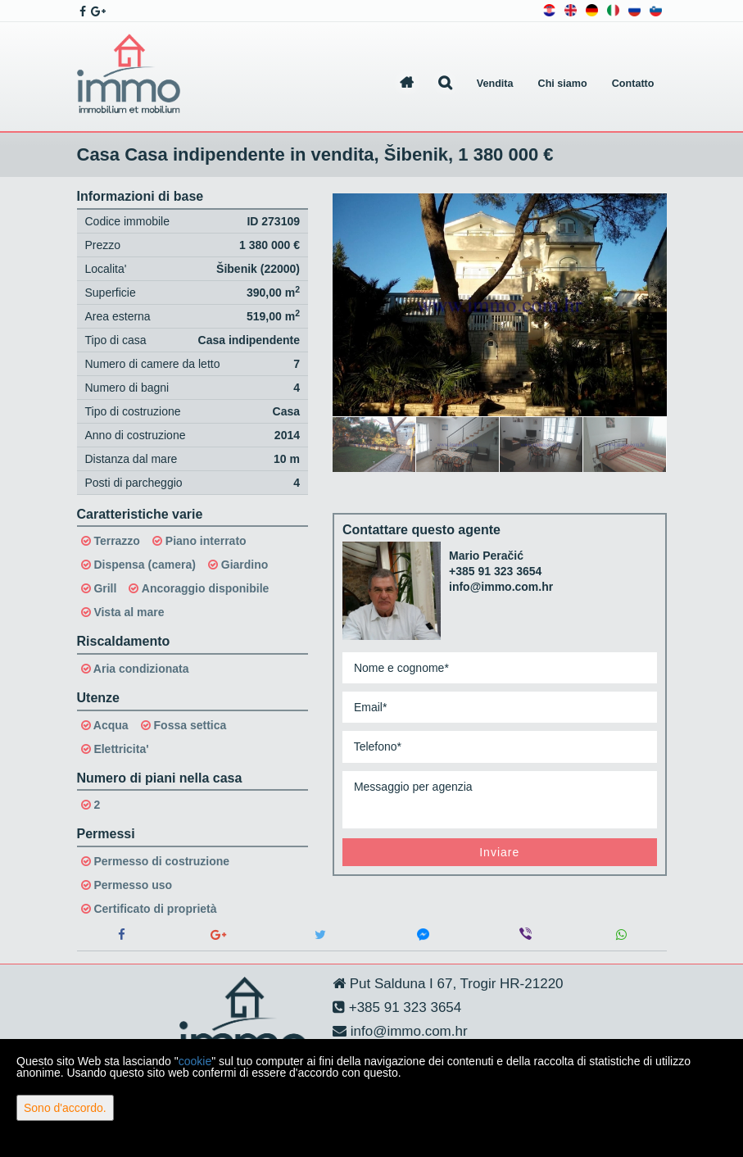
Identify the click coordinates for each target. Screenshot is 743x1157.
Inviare (499, 852)
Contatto (633, 83)
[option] (374, 444)
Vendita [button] (495, 83)
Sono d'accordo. (65, 1107)
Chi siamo (562, 83)
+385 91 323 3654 (495, 571)
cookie (195, 1061)
